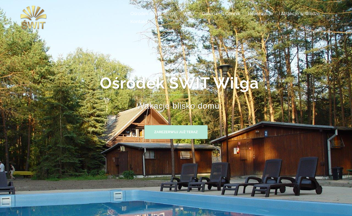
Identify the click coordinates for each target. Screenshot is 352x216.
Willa (188, 13)
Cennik (232, 13)
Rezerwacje (260, 13)
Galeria (210, 13)
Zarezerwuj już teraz (176, 132)
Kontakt (138, 21)
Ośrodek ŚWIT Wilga (152, 13)
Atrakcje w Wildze (300, 13)
